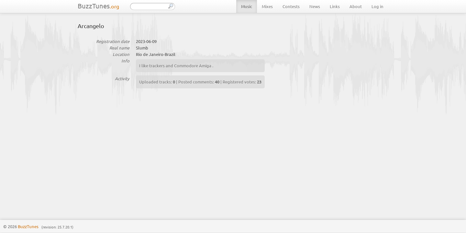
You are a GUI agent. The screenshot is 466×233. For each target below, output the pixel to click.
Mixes (267, 6)
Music (246, 6)
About (356, 6)
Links (335, 6)
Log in (377, 6)
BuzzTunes (98, 6)
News (314, 6)
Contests (291, 6)
